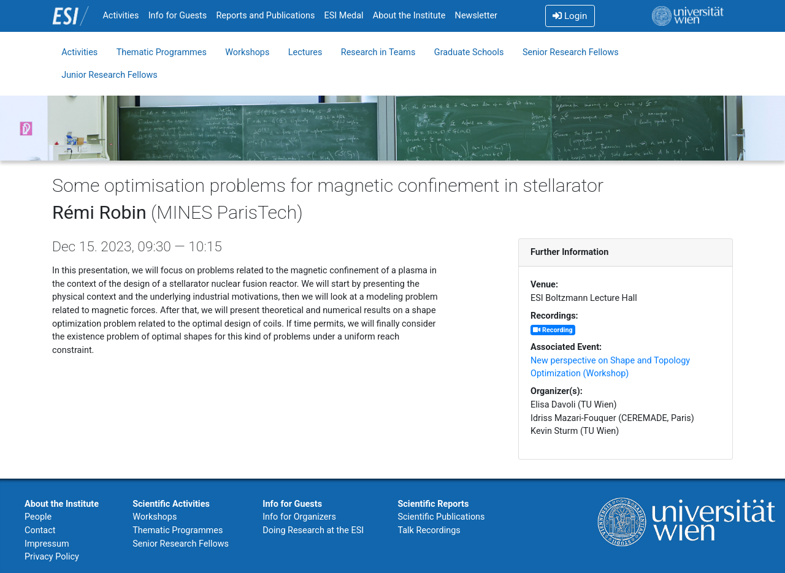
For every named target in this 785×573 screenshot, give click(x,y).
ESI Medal (344, 15)
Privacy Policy (52, 557)
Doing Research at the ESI (313, 530)
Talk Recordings (428, 530)
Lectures (305, 52)
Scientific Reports (433, 504)
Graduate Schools (469, 52)
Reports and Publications (265, 15)
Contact (40, 530)
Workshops (247, 52)
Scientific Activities (171, 504)
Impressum (47, 544)
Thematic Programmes (162, 52)
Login (570, 15)
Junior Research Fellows (109, 75)
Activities (120, 15)
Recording (552, 330)
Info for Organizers (299, 517)
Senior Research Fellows (571, 52)
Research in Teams (378, 52)
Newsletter (476, 15)
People (38, 517)
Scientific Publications (440, 517)
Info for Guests (177, 15)
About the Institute (409, 15)
